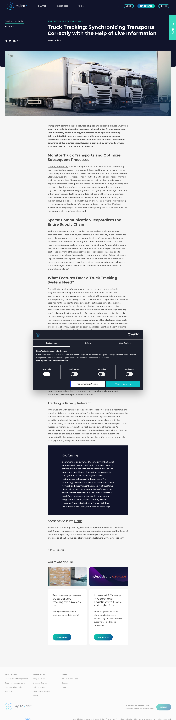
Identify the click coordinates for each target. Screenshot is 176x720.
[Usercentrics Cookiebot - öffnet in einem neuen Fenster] (129, 335)
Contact (172, 27)
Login (129, 6)
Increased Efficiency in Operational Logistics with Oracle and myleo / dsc (108, 600)
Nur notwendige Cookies (87, 384)
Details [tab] (88, 343)
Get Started (146, 6)
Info (81, 6)
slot (84, 534)
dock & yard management (61, 531)
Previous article (57, 550)
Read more (61, 637)
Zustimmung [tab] (51, 343)
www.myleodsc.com (114, 538)
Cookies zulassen (123, 384)
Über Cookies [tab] (125, 343)
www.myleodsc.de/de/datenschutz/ (52, 361)
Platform (44, 6)
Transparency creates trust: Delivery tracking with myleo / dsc (67, 600)
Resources (64, 6)
